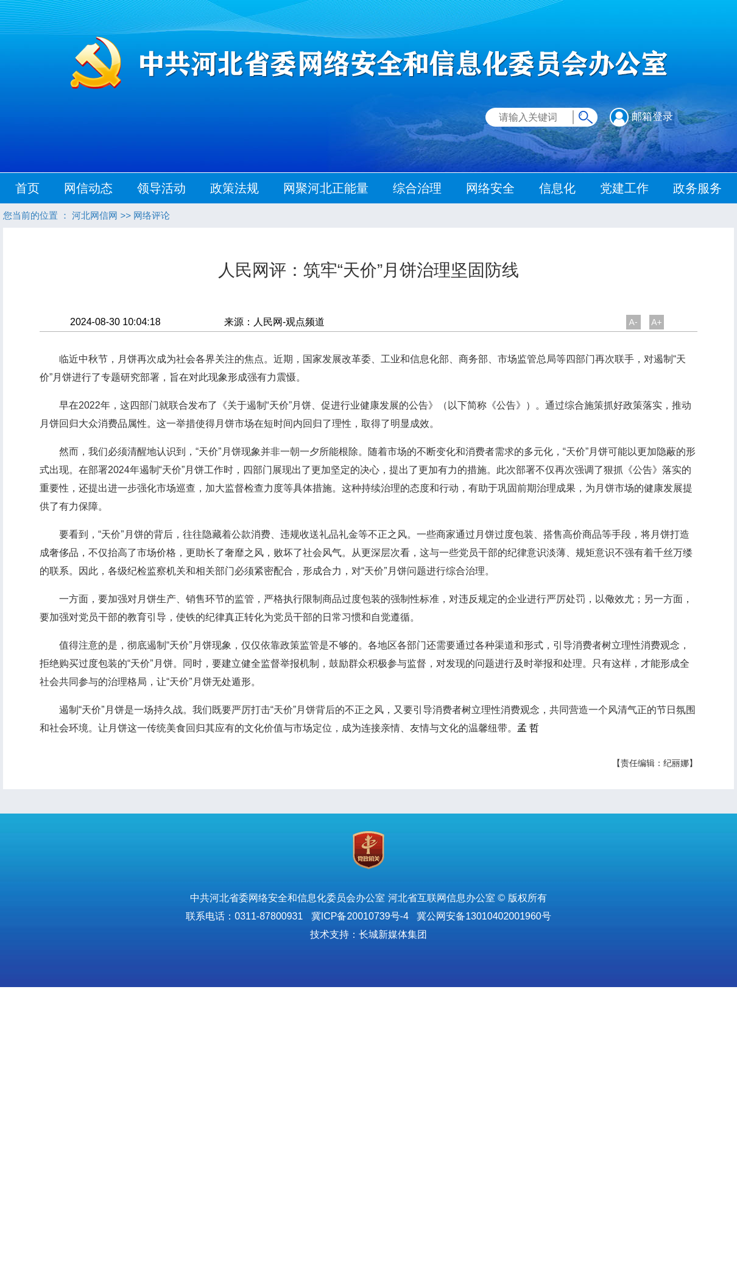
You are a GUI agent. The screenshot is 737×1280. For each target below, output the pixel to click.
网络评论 (151, 215)
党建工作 (624, 188)
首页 (27, 188)
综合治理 (417, 188)
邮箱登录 (641, 116)
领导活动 (161, 188)
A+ (656, 322)
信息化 (557, 188)
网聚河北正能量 (325, 188)
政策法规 (234, 188)
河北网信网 (95, 215)
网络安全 (490, 188)
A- (633, 322)
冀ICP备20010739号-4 (360, 916)
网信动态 (88, 188)
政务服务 (697, 188)
